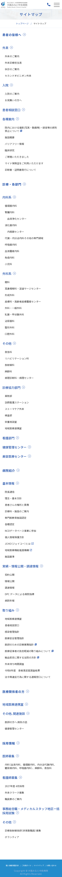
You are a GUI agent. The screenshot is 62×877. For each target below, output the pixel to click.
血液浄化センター (15, 218)
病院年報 (9, 600)
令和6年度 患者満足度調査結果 (22, 670)
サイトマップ (39, 865)
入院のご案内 (12, 93)
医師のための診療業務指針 (19, 644)
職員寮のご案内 (13, 799)
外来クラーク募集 (14, 792)
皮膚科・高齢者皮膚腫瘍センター (23, 301)
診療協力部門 (11, 387)
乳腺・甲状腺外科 (14, 314)
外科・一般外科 (13, 308)
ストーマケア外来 (14, 409)
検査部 (8, 415)
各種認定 (9, 524)
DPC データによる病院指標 (19, 594)
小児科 (8, 264)
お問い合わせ (51, 865)
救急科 (8, 352)
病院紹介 (8, 470)
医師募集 (8, 756)
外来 (5, 47)
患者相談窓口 (11, 110)
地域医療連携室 (13, 428)
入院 (5, 85)
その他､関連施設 (13, 713)
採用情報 (8, 743)
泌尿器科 (9, 321)
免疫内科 (9, 257)
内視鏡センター (14, 231)
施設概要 (9, 137)
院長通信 (9, 492)
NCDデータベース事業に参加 (20, 530)
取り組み (8, 610)
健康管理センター (14, 447)
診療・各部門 (11, 184)
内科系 (6, 197)
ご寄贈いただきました (17, 157)
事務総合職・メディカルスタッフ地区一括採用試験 (30, 811)
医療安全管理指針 (14, 638)
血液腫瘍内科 (12, 251)
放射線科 (9, 365)
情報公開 (9, 581)
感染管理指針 (12, 632)
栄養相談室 (11, 422)
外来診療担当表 (13, 62)
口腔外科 (9, 334)
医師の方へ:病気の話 (16, 722)
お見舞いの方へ (13, 100)
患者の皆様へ (11, 35)
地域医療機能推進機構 (17, 550)
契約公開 (9, 574)
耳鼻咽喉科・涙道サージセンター (23, 288)
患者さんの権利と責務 (17, 505)
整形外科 (9, 327)
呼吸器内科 (11, 244)
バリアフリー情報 (14, 144)
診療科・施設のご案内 (17, 511)
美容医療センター (14, 456)
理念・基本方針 (13, 498)
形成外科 (9, 295)
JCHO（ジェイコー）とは (18, 543)
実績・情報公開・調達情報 (20, 566)
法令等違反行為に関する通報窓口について (28, 677)
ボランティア (12, 837)
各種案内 (8, 119)
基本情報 (8, 483)
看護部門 (8, 438)
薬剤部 (8, 396)
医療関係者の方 (13, 692)
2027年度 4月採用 (14, 786)
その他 (6, 343)
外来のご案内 (12, 56)
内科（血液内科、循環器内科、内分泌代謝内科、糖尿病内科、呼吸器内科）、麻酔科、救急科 (30, 766)
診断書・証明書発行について (20, 170)
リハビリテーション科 (17, 358)
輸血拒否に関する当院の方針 (20, 657)
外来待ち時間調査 (14, 664)
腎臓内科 (9, 212)
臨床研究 (9, 150)
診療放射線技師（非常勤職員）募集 (23, 830)
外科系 (6, 273)
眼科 (7, 282)
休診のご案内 (12, 69)
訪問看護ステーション (17, 402)
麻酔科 (8, 371)
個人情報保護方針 (14, 537)
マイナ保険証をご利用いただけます (24, 163)
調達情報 (9, 587)
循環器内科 (11, 206)
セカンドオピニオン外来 (18, 75)
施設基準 (9, 556)
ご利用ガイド (26, 865)
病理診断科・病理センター (19, 378)
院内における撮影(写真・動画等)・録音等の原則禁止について (31, 129)
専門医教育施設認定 (15, 518)
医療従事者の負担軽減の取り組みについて (28, 651)
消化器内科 (11, 225)
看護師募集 (9, 777)
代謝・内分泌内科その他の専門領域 (24, 238)
